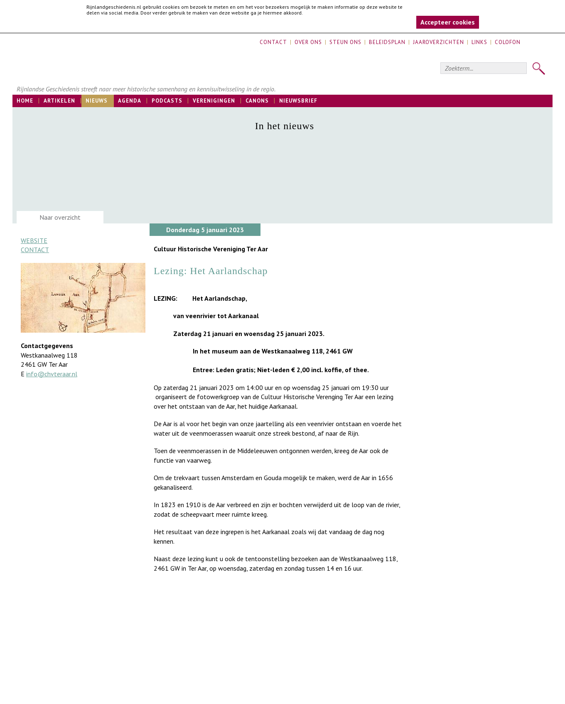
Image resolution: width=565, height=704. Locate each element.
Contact (273, 42)
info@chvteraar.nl (51, 374)
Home (25, 100)
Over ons (308, 42)
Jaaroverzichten (438, 42)
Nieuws (97, 100)
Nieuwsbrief (298, 100)
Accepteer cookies (447, 22)
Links (479, 42)
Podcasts (167, 100)
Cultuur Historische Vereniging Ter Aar (211, 249)
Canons (257, 100)
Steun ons (345, 42)
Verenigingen (214, 100)
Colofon (508, 42)
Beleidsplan (387, 42)
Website (34, 240)
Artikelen (59, 100)
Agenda (129, 100)
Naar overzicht (60, 217)
